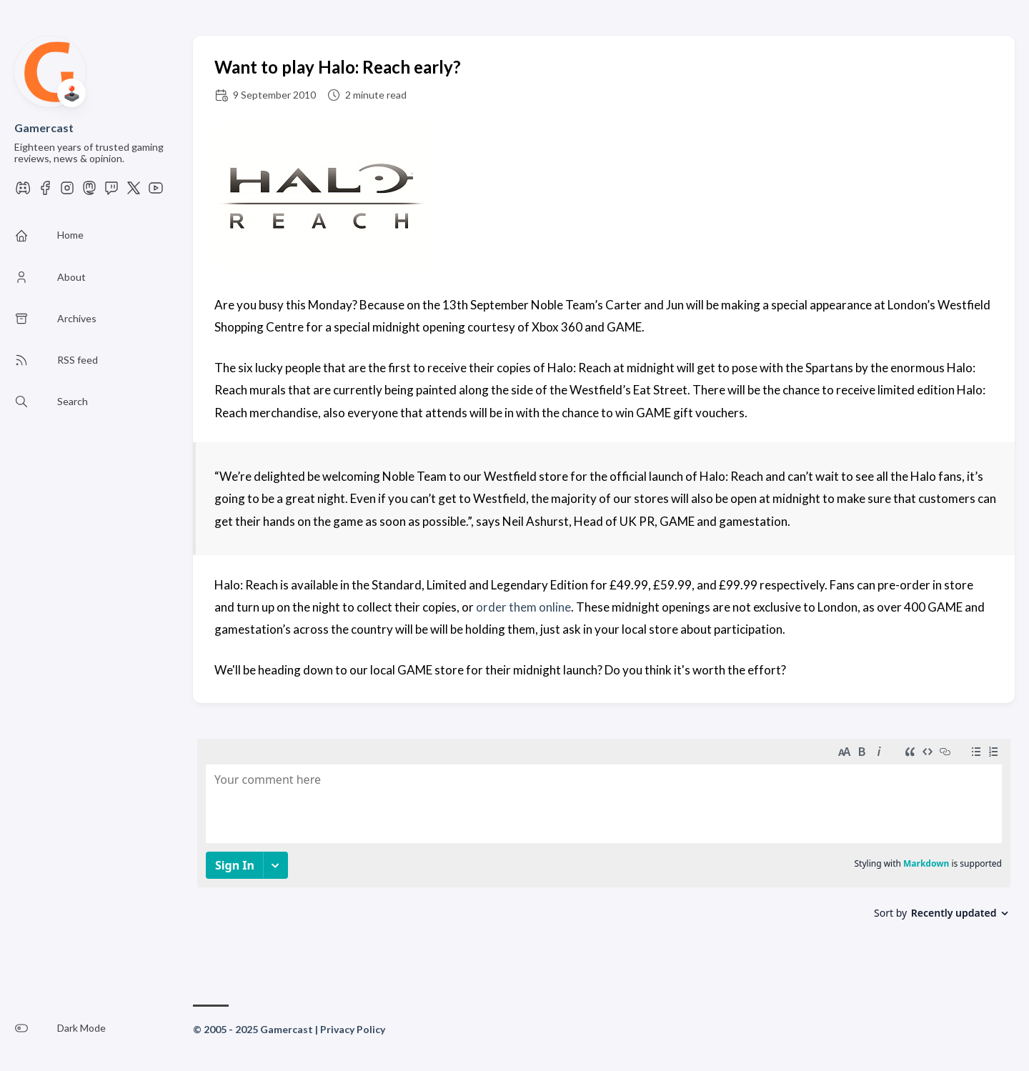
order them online (523, 606)
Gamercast (44, 127)
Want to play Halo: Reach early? (337, 66)
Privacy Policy (352, 1029)
